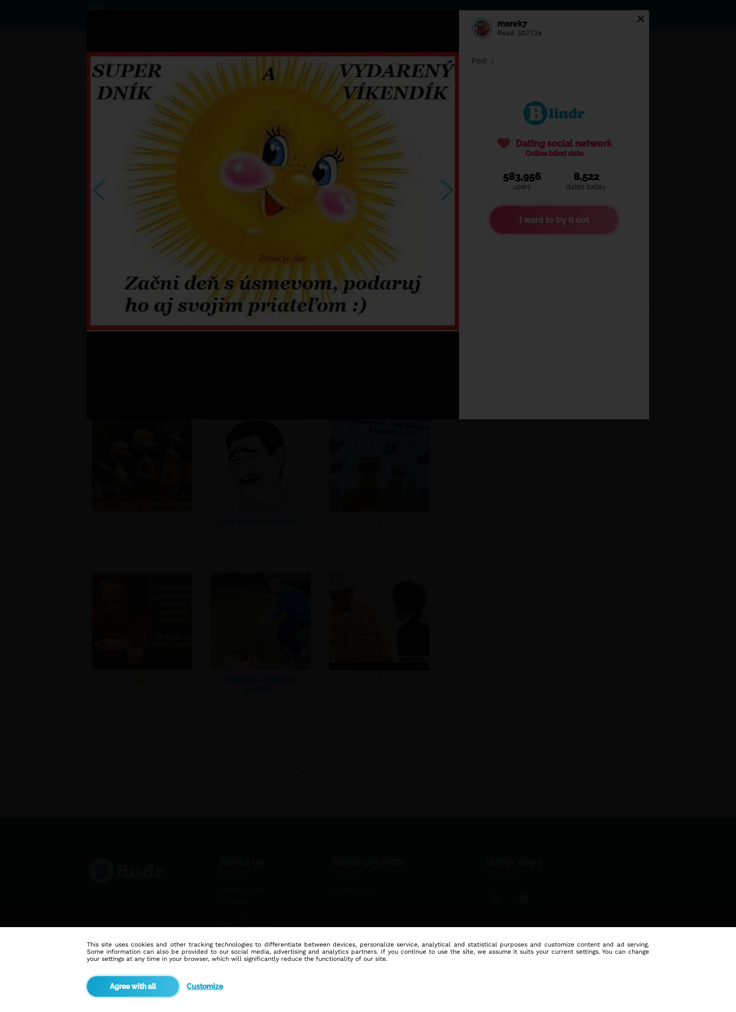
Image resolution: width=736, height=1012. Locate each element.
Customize (205, 986)
